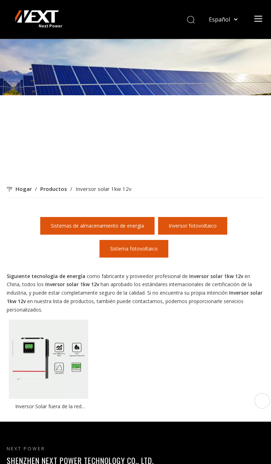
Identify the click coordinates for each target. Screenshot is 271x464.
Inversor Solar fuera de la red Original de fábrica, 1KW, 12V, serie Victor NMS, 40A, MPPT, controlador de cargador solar (48, 407)
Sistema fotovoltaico (134, 248)
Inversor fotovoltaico (193, 225)
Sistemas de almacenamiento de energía (97, 225)
